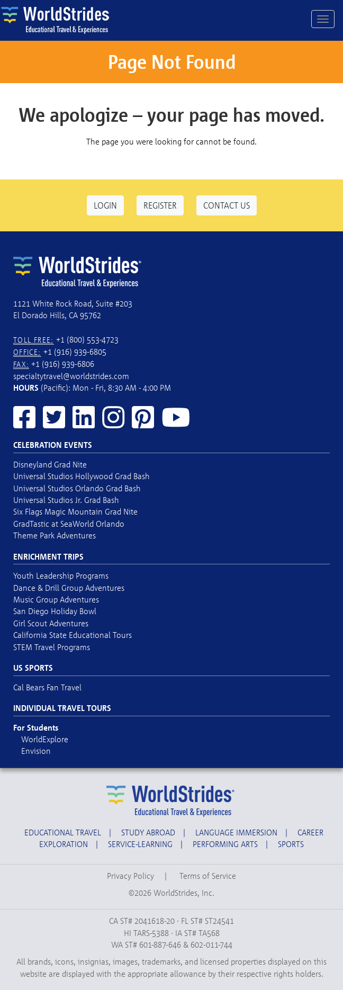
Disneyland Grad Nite (50, 464)
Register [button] (160, 205)
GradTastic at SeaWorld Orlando (68, 523)
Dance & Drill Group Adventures (68, 587)
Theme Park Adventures (54, 535)
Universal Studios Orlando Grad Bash (77, 488)
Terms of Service (207, 875)
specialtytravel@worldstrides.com (71, 376)
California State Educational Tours (72, 634)
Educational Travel (62, 832)
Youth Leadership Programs (61, 575)
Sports (291, 844)
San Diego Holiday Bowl (54, 611)
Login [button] (105, 205)
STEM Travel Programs (51, 647)
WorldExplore (44, 739)
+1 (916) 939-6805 (74, 351)
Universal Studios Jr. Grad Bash (66, 499)
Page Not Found (172, 61)
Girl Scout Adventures (50, 623)
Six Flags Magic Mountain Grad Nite (75, 511)
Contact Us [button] (226, 205)
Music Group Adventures (56, 599)
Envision (36, 750)
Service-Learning (140, 844)
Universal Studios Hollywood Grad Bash (81, 476)
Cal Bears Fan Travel (47, 687)
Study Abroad (148, 832)
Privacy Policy (130, 875)
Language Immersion (236, 832)
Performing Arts (225, 844)
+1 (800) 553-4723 (87, 339)
